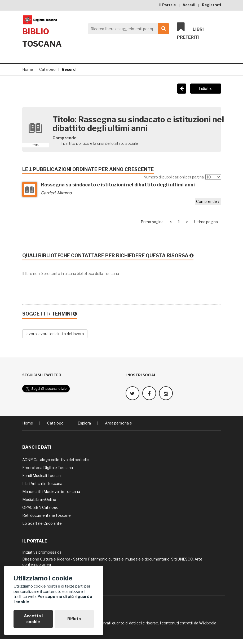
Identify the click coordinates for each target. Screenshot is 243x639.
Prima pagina (152, 222)
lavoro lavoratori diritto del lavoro (55, 333)
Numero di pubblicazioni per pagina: (174, 177)
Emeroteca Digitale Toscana (47, 467)
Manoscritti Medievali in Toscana (51, 491)
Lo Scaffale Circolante (42, 523)
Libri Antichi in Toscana (42, 483)
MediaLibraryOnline (39, 499)
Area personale (118, 423)
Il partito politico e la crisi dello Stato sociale (99, 143)
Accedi (189, 5)
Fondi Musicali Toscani (41, 475)
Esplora (84, 423)
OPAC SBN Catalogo (40, 507)
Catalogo (47, 69)
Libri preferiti (190, 31)
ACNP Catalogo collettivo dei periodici (56, 459)
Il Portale (167, 5)
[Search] (127, 28)
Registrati (211, 5)
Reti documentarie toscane (46, 515)
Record (69, 69)
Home (27, 69)
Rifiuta (74, 618)
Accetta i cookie (33, 619)
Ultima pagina (206, 222)
